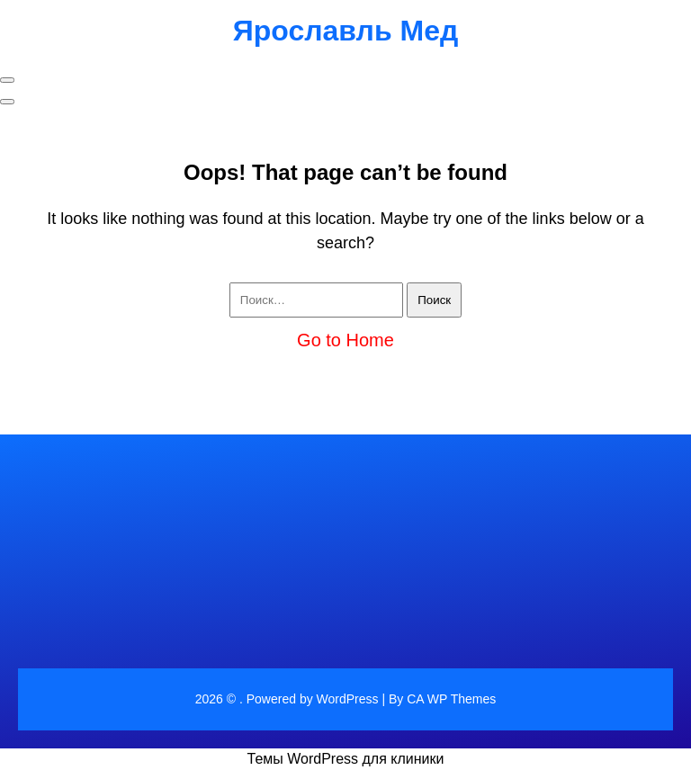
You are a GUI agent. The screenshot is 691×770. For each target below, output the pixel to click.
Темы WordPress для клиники (345, 758)
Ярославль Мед (346, 30)
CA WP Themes (451, 699)
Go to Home (345, 340)
